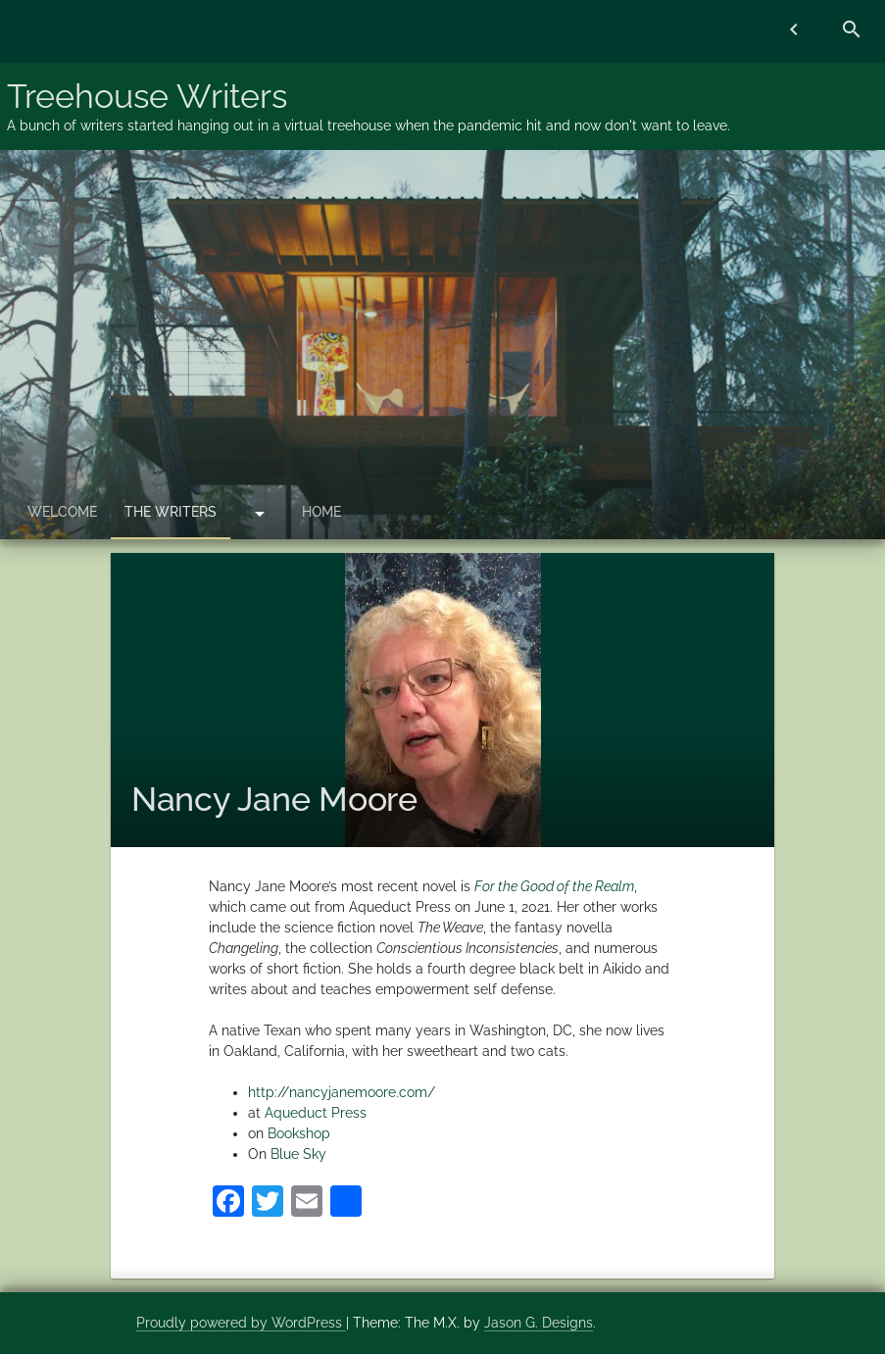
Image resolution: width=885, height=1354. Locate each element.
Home (321, 512)
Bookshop (299, 1133)
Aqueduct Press (316, 1113)
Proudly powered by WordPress (241, 1322)
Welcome (62, 512)
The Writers (170, 512)
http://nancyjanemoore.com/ (341, 1092)
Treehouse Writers (147, 96)
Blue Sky (298, 1154)
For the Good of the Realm (554, 886)
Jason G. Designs (538, 1322)
